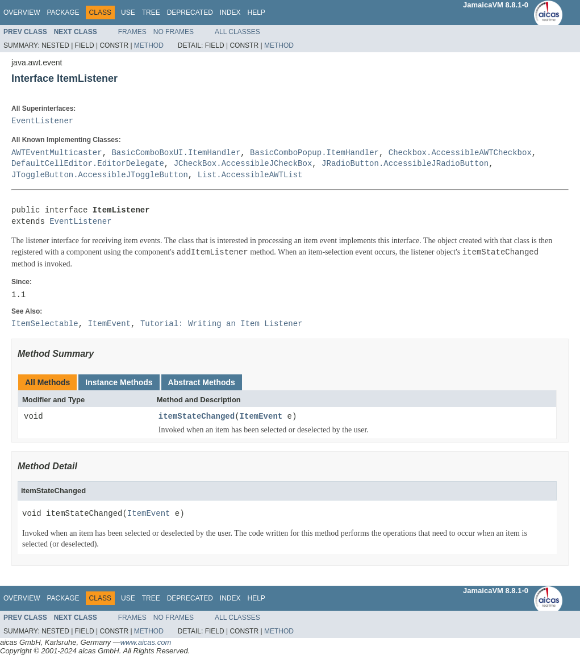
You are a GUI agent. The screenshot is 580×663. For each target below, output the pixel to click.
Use (128, 12)
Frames (132, 32)
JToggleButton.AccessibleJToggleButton (99, 175)
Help (256, 12)
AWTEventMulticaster (56, 153)
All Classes (237, 32)
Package (63, 12)
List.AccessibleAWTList (250, 175)
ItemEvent (261, 416)
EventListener (42, 121)
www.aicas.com (146, 642)
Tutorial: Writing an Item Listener (221, 324)
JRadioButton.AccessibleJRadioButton (405, 164)
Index (230, 12)
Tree (151, 12)
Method (149, 45)
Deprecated (190, 12)
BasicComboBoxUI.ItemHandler (175, 153)
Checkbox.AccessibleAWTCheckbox (460, 153)
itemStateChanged (196, 416)
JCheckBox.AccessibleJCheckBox (243, 164)
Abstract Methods (201, 382)
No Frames (173, 32)
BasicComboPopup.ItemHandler (314, 153)
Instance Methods (118, 382)
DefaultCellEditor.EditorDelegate (87, 164)
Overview (21, 12)
